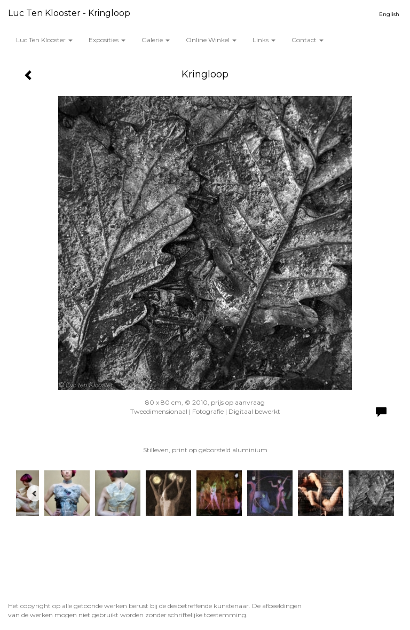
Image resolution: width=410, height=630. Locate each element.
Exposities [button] (107, 40)
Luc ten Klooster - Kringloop (69, 13)
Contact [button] (307, 40)
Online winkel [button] (211, 40)
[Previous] (35, 493)
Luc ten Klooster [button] (44, 40)
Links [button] (264, 40)
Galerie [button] (155, 40)
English (389, 14)
